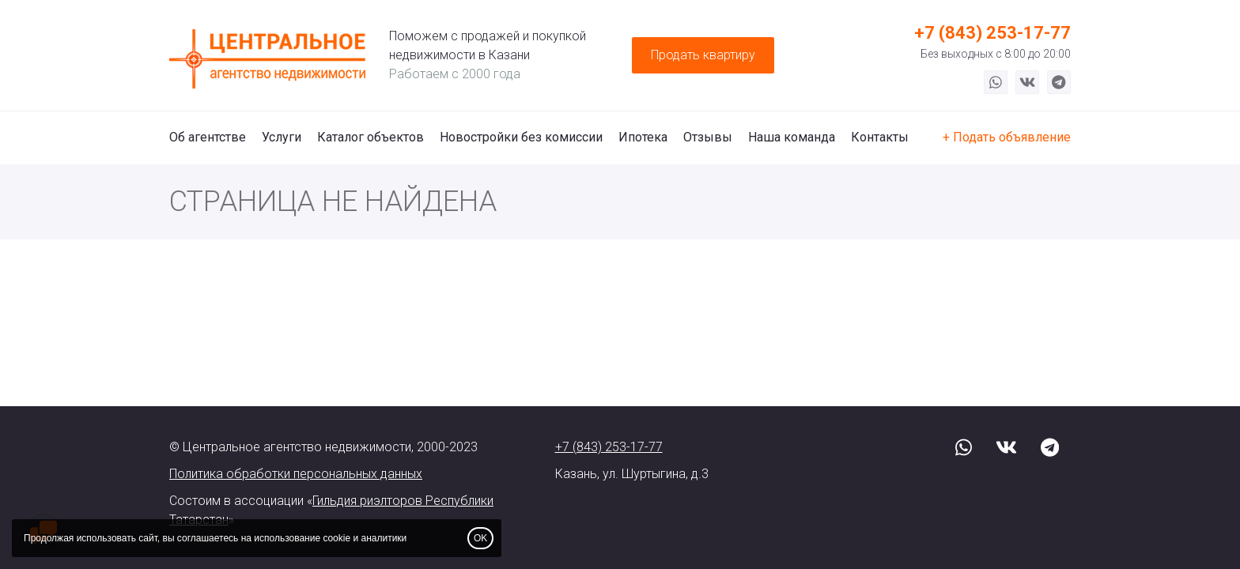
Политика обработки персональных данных (295, 473)
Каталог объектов (370, 137)
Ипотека (642, 137)
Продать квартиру (703, 54)
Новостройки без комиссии (521, 137)
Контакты (880, 137)
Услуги (281, 137)
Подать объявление (1012, 137)
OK (480, 538)
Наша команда (791, 137)
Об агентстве (207, 137)
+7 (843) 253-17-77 (992, 33)
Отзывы (707, 137)
